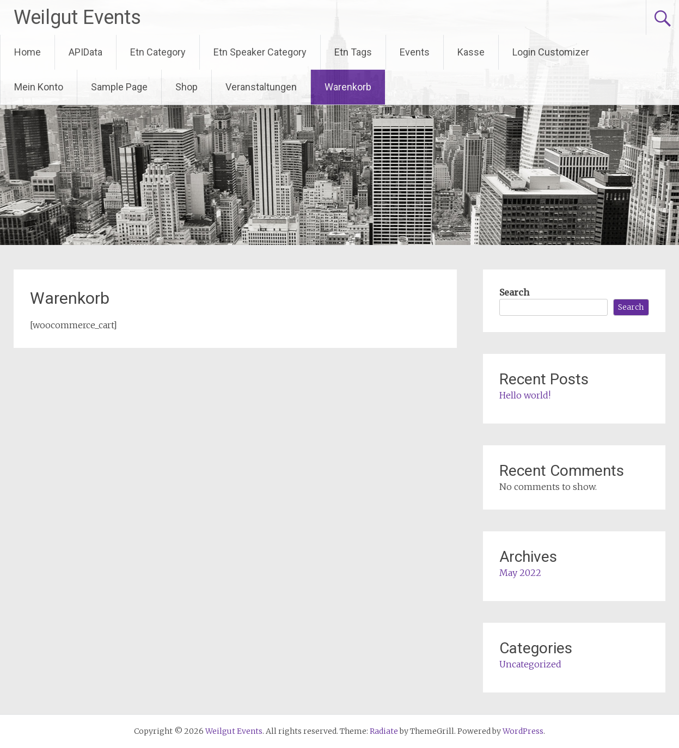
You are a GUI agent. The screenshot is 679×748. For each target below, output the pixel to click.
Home (27, 52)
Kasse (471, 52)
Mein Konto (38, 87)
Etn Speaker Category (260, 52)
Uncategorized (530, 664)
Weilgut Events (77, 17)
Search (514, 292)
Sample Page (119, 87)
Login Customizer (550, 52)
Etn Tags (353, 52)
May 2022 (520, 572)
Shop (186, 87)
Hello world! (524, 395)
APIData (85, 52)
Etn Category (158, 52)
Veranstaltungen (261, 87)
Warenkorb (348, 87)
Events (415, 52)
